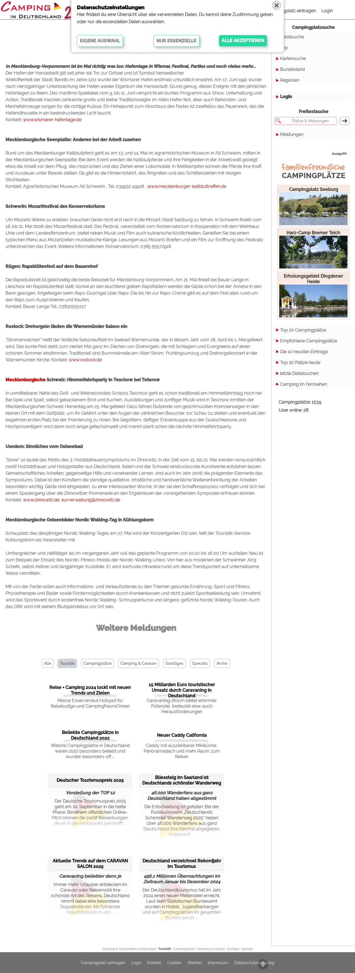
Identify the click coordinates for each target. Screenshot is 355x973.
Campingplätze (97, 663)
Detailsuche (292, 36)
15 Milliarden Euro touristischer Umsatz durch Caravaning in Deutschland (182, 690)
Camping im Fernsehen (303, 384)
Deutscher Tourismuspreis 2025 (90, 780)
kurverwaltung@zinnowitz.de (91, 499)
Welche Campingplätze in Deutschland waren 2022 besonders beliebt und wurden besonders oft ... (90, 751)
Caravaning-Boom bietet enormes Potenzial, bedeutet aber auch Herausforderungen (182, 706)
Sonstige (233, 949)
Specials (200, 663)
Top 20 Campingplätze (303, 330)
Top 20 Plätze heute (300, 362)
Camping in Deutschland (119, 949)
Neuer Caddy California (182, 735)
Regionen (289, 80)
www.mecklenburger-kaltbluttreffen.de (186, 186)
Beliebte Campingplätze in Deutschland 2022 (90, 735)
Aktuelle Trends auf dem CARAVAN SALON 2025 (90, 863)
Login (327, 10)
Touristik (67, 663)
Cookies (174, 962)
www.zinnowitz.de (41, 499)
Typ (284, 47)
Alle (47, 663)
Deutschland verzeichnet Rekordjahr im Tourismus (182, 863)
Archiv (222, 663)
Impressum (218, 962)
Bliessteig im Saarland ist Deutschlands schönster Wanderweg (181, 780)
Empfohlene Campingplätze (308, 341)
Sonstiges (174, 663)
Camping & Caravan (138, 663)
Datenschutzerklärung (254, 962)
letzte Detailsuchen (299, 373)
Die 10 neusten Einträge (304, 351)
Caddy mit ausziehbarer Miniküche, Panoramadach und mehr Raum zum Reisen (182, 751)
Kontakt (154, 962)
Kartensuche (293, 58)
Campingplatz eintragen (291, 10)
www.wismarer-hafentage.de (52, 119)
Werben (194, 962)
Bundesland (292, 69)
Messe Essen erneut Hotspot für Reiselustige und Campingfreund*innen (90, 703)
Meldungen (291, 134)
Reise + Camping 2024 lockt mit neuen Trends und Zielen (90, 690)
